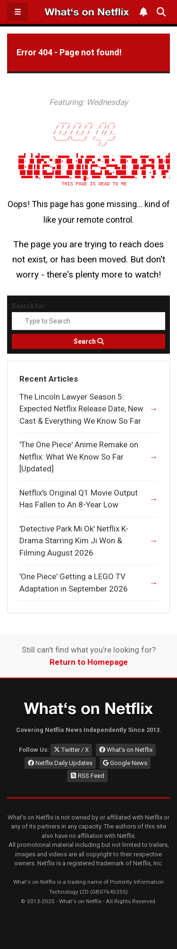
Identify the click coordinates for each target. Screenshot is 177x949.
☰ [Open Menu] (17, 12)
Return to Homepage (89, 662)
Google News (125, 762)
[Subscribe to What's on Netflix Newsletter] (143, 11)
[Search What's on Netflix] (161, 11)
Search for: (29, 306)
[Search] (88, 341)
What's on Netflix (125, 749)
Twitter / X (71, 749)
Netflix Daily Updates (60, 762)
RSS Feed (87, 775)
